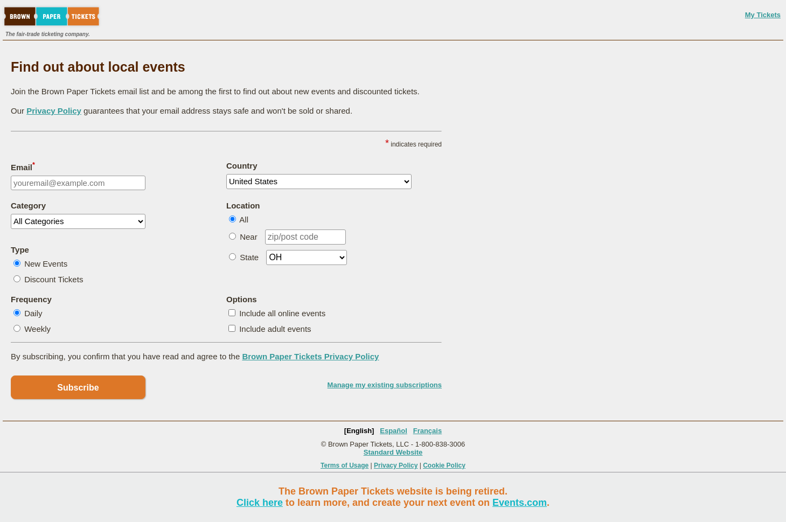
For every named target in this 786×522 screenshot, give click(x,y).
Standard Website (393, 452)
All (243, 219)
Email (23, 166)
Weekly (37, 328)
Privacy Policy (53, 110)
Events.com (519, 502)
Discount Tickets (53, 279)
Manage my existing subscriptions (385, 385)
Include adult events (275, 328)
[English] (359, 431)
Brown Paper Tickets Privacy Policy (310, 356)
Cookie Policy (444, 465)
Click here (260, 502)
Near (249, 236)
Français (427, 431)
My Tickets (763, 15)
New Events (45, 263)
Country (242, 165)
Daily (33, 313)
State (249, 257)
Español (393, 431)
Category (28, 205)
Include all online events (282, 313)
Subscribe (78, 387)
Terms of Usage (344, 465)
